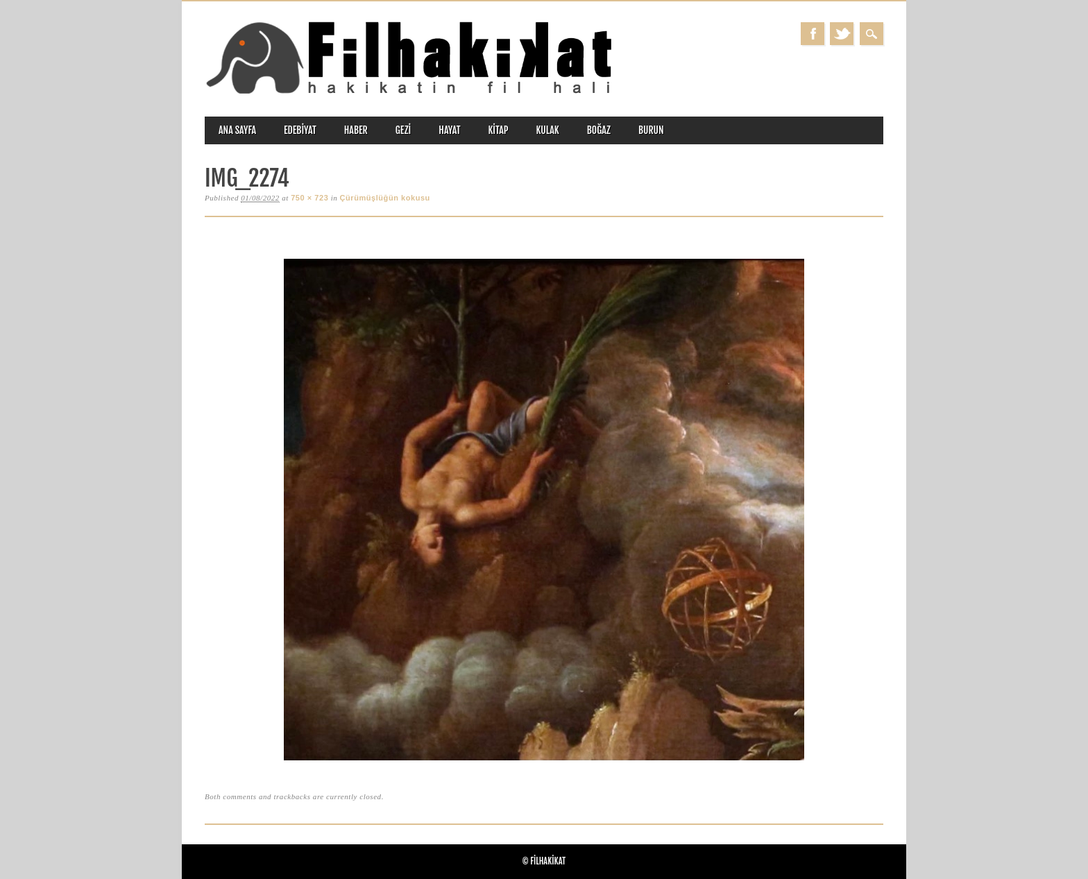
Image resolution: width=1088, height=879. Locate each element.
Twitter (841, 33)
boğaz (599, 130)
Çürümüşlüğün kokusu (385, 198)
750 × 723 (309, 198)
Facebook (812, 33)
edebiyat (300, 130)
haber (356, 130)
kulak (547, 130)
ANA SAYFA (237, 130)
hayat (449, 130)
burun (651, 130)
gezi (403, 130)
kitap (498, 130)
